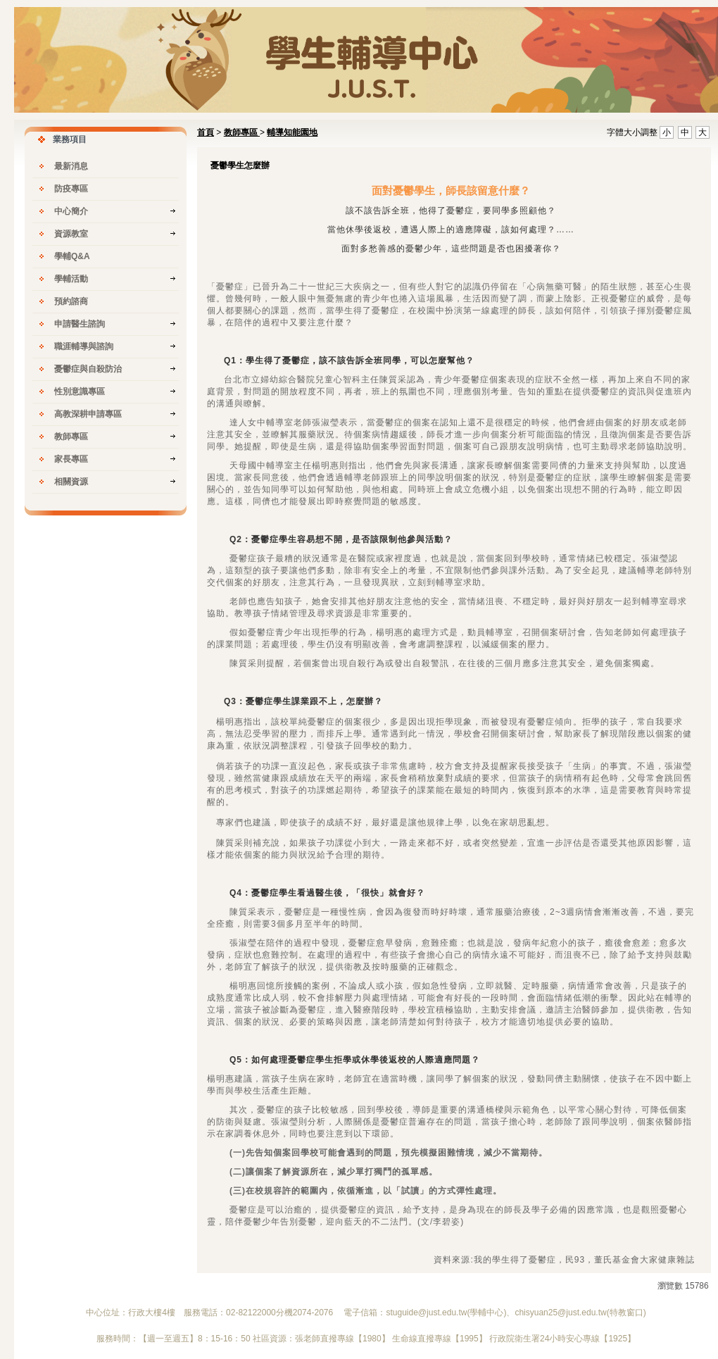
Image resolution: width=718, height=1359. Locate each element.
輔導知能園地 (292, 132)
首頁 (205, 132)
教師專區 (242, 132)
